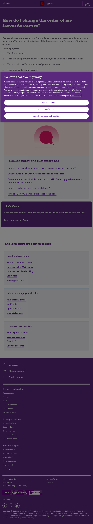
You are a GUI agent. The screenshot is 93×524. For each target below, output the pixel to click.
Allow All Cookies (46, 103)
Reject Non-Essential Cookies (46, 116)
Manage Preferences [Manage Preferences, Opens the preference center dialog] (46, 109)
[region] (46, 97)
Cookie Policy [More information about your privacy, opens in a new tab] (75, 95)
